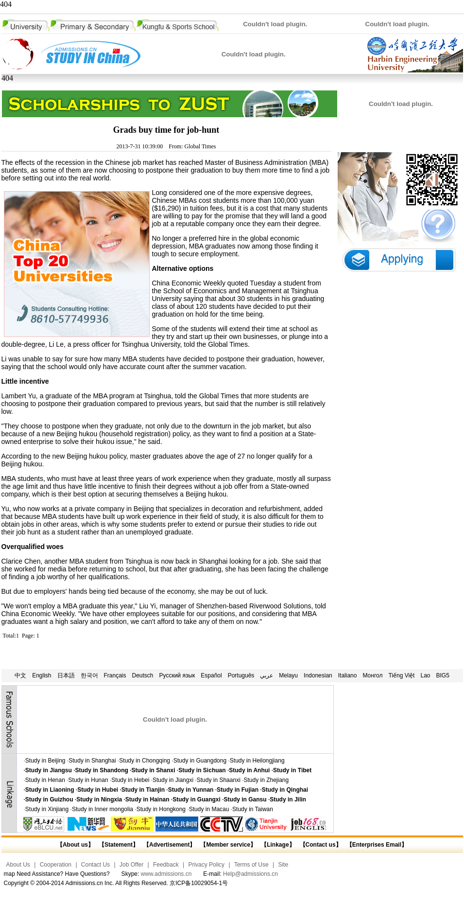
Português (241, 675)
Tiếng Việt (401, 675)
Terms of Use (251, 864)
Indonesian (318, 675)
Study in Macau (209, 809)
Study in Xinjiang (47, 809)
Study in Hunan (88, 780)
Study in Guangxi (196, 799)
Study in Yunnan (191, 789)
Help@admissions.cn (250, 873)
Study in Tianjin (143, 789)
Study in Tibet (292, 770)
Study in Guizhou (49, 799)
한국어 (89, 675)
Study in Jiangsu (48, 770)
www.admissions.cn (166, 873)
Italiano (347, 675)
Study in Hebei (130, 780)
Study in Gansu (245, 799)
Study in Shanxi (153, 770)
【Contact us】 (319, 844)
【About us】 (75, 844)
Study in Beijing (45, 760)
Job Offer (131, 864)
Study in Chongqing (144, 760)
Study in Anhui (249, 770)
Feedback (166, 864)
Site (283, 864)
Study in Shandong (101, 770)
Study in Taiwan (252, 809)
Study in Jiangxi (173, 780)
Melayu (288, 675)
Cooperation (55, 864)
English (41, 675)
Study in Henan (45, 780)
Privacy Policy (206, 864)
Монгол (372, 675)
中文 (20, 675)
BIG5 (442, 675)
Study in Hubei (97, 789)
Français (115, 675)
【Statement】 (118, 844)
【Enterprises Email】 (376, 844)
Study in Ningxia (99, 799)
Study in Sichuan (201, 770)
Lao (425, 675)
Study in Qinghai (285, 789)
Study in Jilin (288, 799)
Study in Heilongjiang (257, 760)
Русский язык (177, 675)
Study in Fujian (237, 789)
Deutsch (143, 675)
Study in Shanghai (92, 760)
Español (211, 675)
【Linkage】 (277, 844)
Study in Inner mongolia (102, 809)
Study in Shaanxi (219, 780)
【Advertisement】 (169, 844)
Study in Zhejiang (266, 780)
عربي (266, 675)
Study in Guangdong (199, 760)
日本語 (66, 675)
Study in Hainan (147, 799)
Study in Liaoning (49, 789)
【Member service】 (228, 844)
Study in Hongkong (161, 809)
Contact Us (95, 864)
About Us (18, 864)
